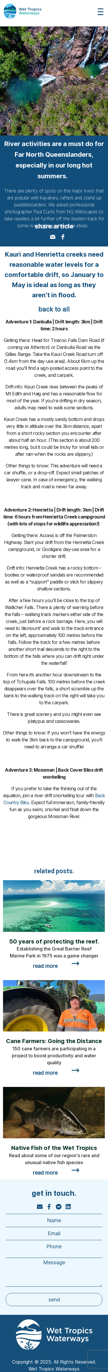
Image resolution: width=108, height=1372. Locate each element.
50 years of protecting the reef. (54, 941)
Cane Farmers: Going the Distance (54, 1041)
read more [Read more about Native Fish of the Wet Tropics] (45, 1173)
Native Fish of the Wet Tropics (54, 1147)
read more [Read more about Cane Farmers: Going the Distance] (45, 1073)
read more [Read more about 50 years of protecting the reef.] (45, 966)
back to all (54, 309)
